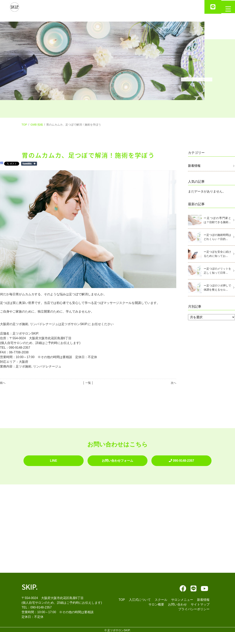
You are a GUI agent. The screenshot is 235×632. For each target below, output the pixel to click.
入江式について (140, 598)
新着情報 (194, 165)
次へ (173, 382)
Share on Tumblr (29, 164)
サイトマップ (200, 603)
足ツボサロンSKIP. (118, 628)
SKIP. (30, 585)
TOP (24, 124)
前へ (2, 382)
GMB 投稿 (37, 124)
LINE (53, 459)
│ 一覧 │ (88, 382)
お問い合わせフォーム (117, 459)
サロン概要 (156, 603)
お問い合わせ (177, 603)
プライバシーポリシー (194, 607)
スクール (161, 598)
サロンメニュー (182, 598)
